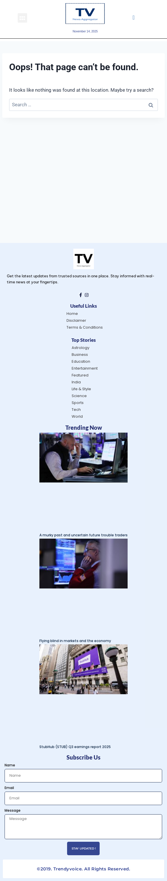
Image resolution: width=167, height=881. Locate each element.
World (77, 416)
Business (80, 354)
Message (13, 810)
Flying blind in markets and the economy (75, 640)
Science (79, 396)
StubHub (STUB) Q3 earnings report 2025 (75, 746)
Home (72, 313)
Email (9, 787)
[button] (22, 18)
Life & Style (81, 389)
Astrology (80, 347)
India (76, 382)
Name (10, 765)
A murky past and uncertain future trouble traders (83, 535)
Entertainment (85, 368)
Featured (80, 375)
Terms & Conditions (85, 327)
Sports (78, 402)
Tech (76, 409)
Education (81, 361)
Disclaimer (76, 320)
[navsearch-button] (133, 18)
